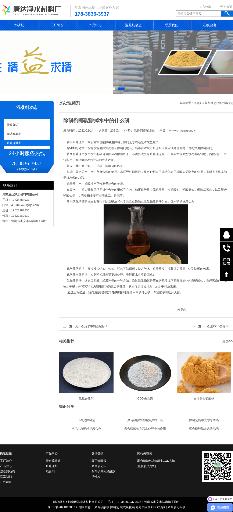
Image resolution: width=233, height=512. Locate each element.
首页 (197, 103)
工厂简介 (57, 25)
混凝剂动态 (133, 25)
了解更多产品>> (26, 169)
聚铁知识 (13, 124)
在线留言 (209, 25)
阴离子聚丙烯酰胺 (103, 471)
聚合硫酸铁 (53, 460)
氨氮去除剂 (143, 507)
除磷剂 (19, 25)
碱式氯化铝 (14, 134)
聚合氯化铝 (99, 466)
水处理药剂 (14, 143)
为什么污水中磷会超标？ (91, 326)
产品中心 (95, 25)
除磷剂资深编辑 (144, 130)
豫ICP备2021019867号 (63, 507)
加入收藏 (205, 6)
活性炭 (96, 476)
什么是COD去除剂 (216, 326)
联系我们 (171, 25)
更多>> (227, 341)
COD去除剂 (159, 507)
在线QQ (226, 234)
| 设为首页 (224, 6)
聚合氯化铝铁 (176, 507)
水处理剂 (52, 466)
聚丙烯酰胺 (99, 460)
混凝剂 (50, 471)
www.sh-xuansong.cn (182, 130)
